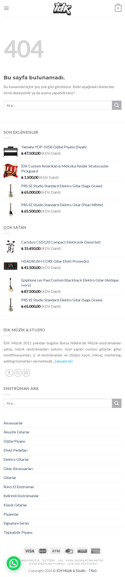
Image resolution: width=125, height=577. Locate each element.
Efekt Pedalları (16, 450)
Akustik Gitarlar (17, 432)
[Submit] (116, 105)
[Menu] (6, 8)
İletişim (48, 560)
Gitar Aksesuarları (18, 468)
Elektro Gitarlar (16, 459)
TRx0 (92, 571)
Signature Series (16, 523)
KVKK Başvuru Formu (47, 563)
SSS (60, 560)
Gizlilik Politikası (82, 563)
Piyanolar (11, 514)
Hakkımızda (29, 560)
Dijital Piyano (14, 441)
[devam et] (63, 361)
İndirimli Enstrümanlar (21, 495)
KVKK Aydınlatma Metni (85, 560)
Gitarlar (10, 477)
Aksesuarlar (13, 423)
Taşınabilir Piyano (18, 532)
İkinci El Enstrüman (19, 486)
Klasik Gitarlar (15, 505)
